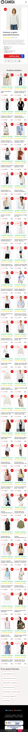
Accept (20, 730)
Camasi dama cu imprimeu (10, 683)
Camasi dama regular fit (9, 696)
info (12, 95)
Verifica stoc (16, 56)
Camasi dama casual (8, 687)
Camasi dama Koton (8, 674)
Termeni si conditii (11, 715)
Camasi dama (6, 701)
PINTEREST (18, 710)
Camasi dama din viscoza (10, 678)
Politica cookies (18, 717)
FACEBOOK (9, 710)
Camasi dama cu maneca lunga (11, 692)
